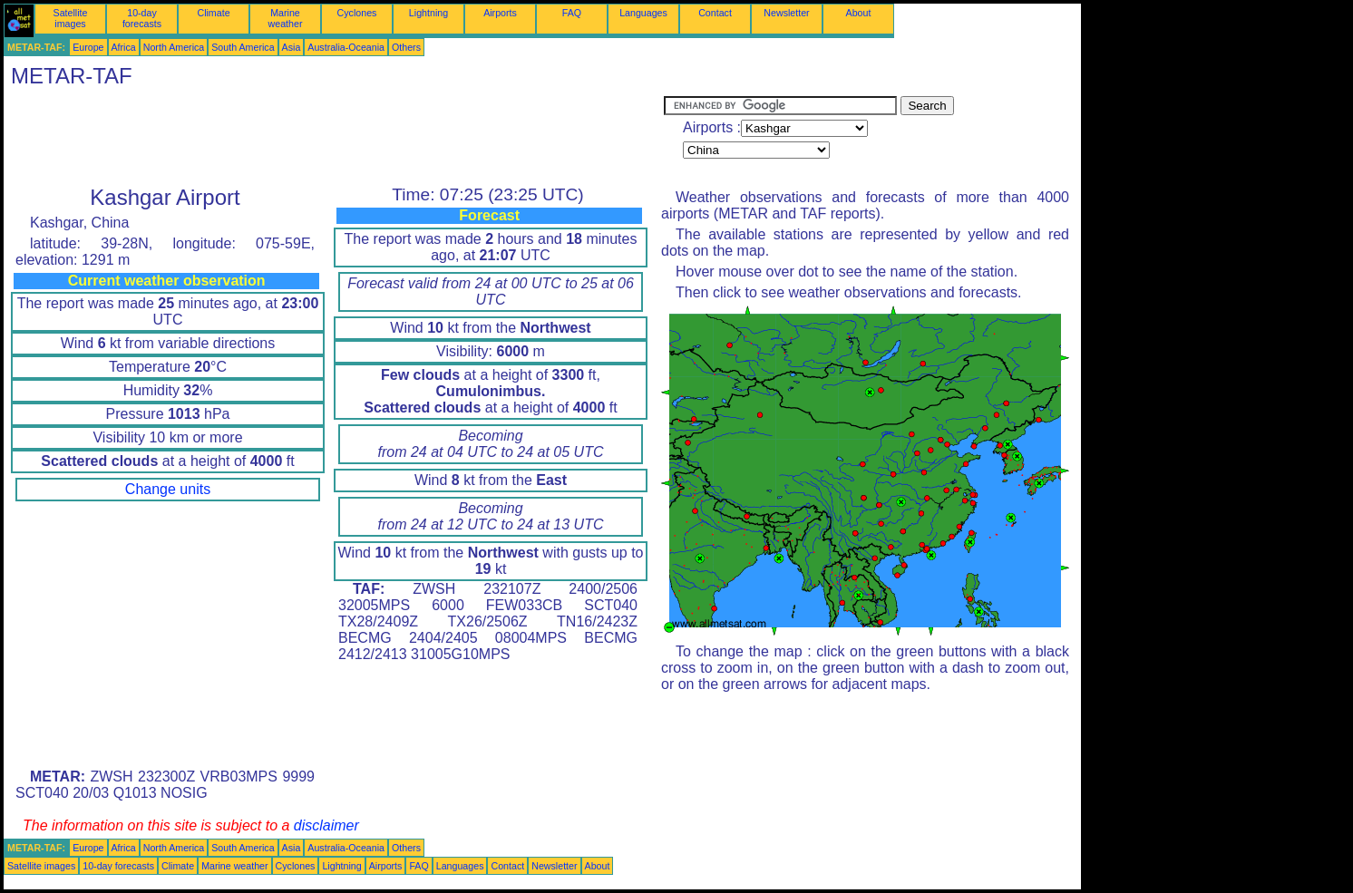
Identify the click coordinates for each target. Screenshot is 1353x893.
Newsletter (786, 12)
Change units (167, 489)
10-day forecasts (141, 18)
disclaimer (326, 825)
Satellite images (71, 18)
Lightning (428, 12)
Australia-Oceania (345, 47)
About (858, 12)
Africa (124, 47)
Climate (213, 12)
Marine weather (285, 18)
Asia (291, 47)
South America (242, 47)
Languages (643, 12)
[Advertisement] (334, 137)
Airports (500, 12)
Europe (88, 47)
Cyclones (357, 12)
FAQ (571, 12)
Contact (715, 12)
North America (174, 47)
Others (406, 47)
